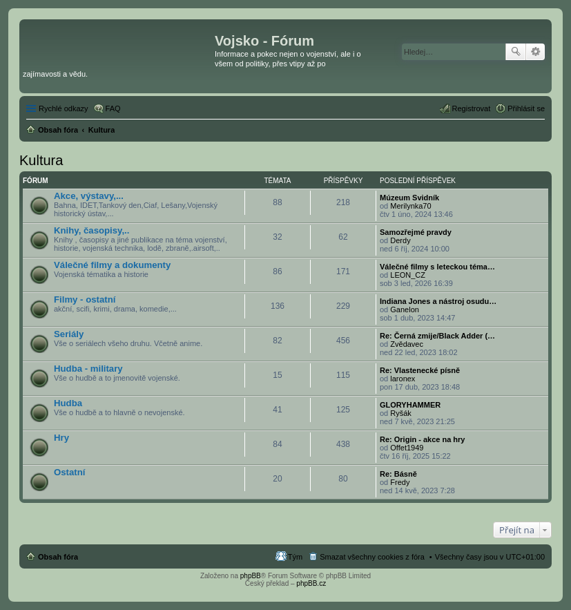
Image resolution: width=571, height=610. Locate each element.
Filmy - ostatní (84, 299)
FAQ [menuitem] (113, 108)
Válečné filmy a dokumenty (112, 265)
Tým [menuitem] (295, 557)
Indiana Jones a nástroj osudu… (438, 301)
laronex (402, 378)
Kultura (41, 160)
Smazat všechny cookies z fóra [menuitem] (372, 557)
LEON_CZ (407, 275)
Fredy (399, 482)
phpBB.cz (311, 583)
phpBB (250, 576)
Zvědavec (406, 344)
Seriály (69, 334)
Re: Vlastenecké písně (420, 370)
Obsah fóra (58, 557)
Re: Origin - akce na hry (422, 439)
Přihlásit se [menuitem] (526, 108)
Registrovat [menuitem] (471, 108)
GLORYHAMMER (410, 405)
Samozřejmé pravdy (416, 232)
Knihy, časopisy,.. (91, 230)
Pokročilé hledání (535, 52)
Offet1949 (406, 448)
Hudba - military (88, 368)
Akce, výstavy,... (89, 196)
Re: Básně (398, 474)
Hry (61, 437)
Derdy (400, 240)
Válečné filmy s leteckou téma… (437, 267)
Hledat (515, 52)
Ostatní (69, 472)
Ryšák (401, 413)
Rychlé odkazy (63, 108)
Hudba (68, 403)
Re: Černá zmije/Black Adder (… (437, 336)
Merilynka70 (410, 206)
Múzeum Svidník (409, 197)
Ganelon (404, 309)
